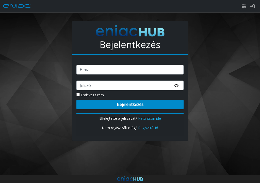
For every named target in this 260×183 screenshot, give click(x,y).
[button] (244, 6)
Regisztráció (148, 127)
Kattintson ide (149, 118)
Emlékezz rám (90, 95)
